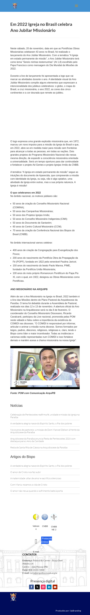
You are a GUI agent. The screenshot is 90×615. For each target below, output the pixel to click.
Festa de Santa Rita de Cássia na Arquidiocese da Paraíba (38, 447)
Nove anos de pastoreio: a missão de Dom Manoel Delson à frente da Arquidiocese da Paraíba (45, 431)
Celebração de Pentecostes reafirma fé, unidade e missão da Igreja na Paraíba (45, 416)
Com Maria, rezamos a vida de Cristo (28, 484)
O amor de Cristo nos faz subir (25, 472)
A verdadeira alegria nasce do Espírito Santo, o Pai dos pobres (41, 423)
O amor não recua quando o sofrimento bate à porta (36, 490)
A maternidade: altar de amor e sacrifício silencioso (35, 478)
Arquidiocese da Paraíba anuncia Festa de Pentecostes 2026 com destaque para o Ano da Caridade (43, 440)
